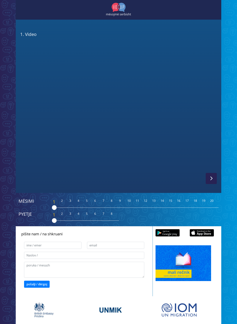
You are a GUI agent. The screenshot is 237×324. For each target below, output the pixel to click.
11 (137, 201)
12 (145, 201)
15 (170, 201)
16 (178, 201)
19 (203, 201)
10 (129, 201)
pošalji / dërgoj (36, 284)
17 (187, 201)
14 (162, 201)
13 (154, 201)
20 (211, 201)
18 (195, 201)
